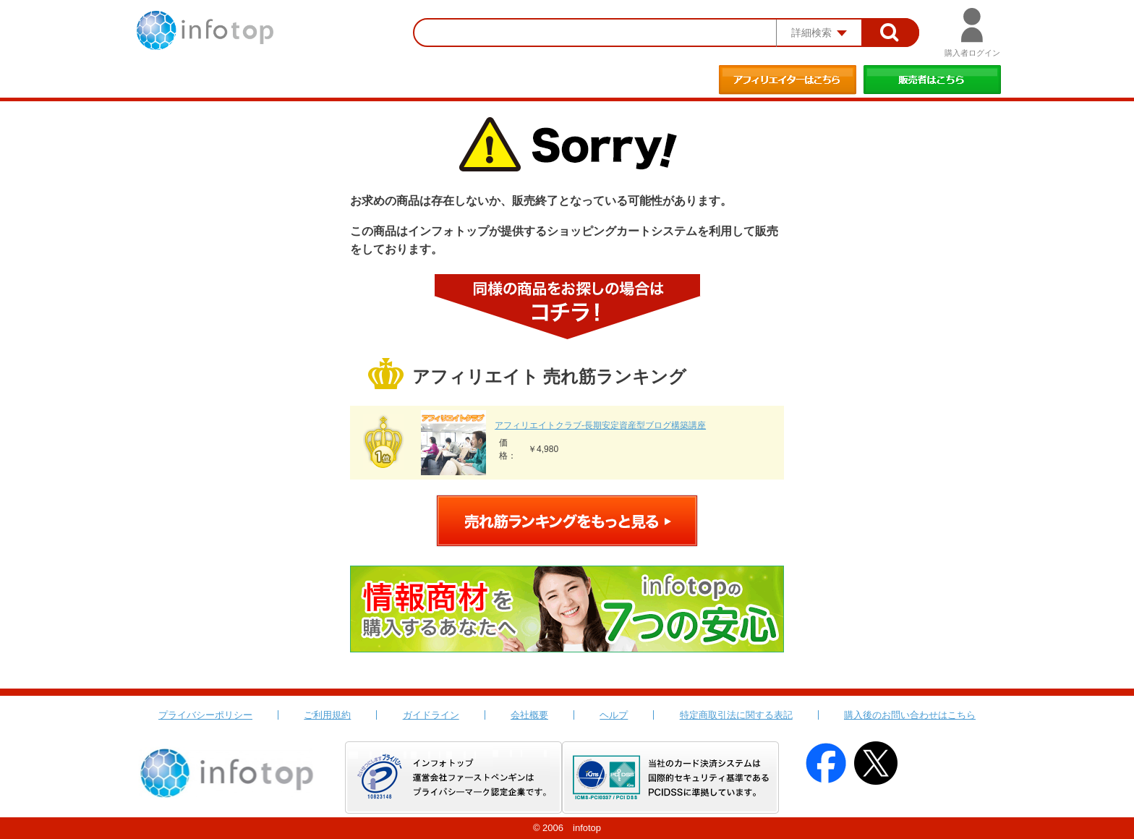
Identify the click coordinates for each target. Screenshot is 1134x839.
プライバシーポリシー (205, 715)
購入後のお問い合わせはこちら (910, 715)
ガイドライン (431, 715)
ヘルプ (614, 715)
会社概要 (529, 715)
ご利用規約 (327, 715)
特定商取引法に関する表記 (736, 715)
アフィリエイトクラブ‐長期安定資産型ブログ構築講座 (600, 425)
